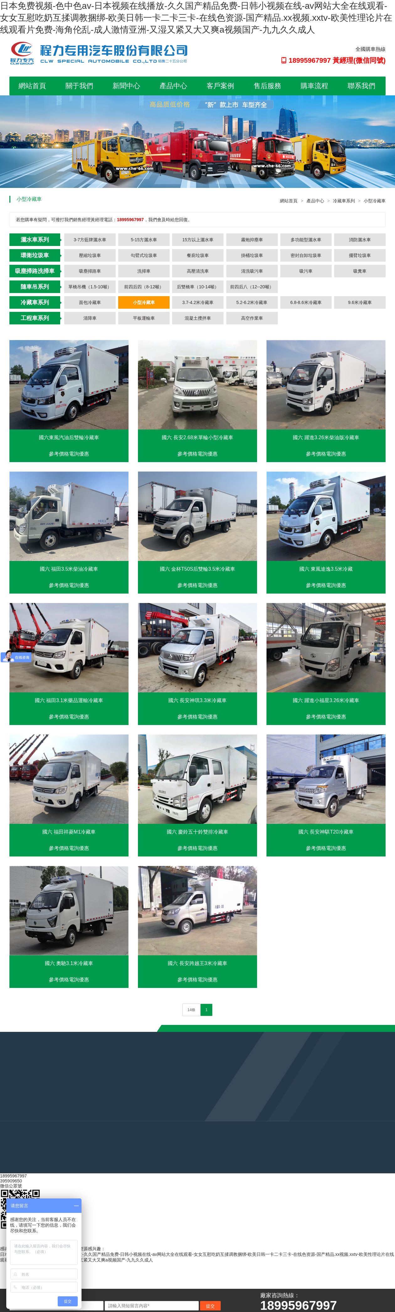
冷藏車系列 (344, 200)
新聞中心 (126, 86)
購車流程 (314, 86)
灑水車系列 (35, 240)
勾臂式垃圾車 (144, 255)
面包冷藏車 (90, 302)
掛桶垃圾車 (252, 255)
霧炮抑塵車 (252, 239)
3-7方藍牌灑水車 (90, 239)
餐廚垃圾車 (198, 255)
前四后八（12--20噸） (251, 286)
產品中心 (173, 86)
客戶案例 (220, 86)
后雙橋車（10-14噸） (198, 286)
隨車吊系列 (35, 287)
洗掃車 (143, 271)
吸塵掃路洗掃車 (35, 271)
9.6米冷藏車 (359, 302)
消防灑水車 (360, 239)
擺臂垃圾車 (360, 255)
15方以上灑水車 (198, 239)
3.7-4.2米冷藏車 (198, 302)
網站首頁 (32, 86)
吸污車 (306, 271)
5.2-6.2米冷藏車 (252, 302)
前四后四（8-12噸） (144, 286)
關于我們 (79, 86)
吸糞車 (359, 271)
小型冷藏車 (375, 200)
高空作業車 (252, 318)
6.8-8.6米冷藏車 (306, 302)
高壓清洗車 (198, 271)
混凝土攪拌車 (198, 318)
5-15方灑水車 (144, 239)
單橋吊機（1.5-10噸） (90, 286)
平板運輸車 (144, 318)
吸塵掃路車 (90, 271)
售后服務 (267, 86)
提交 (210, 1306)
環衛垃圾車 (35, 255)
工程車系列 (35, 318)
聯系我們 (361, 86)
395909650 (11, 1180)
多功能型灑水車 (306, 239)
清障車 (90, 318)
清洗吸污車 (252, 271)
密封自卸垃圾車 (306, 255)
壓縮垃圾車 (90, 255)
